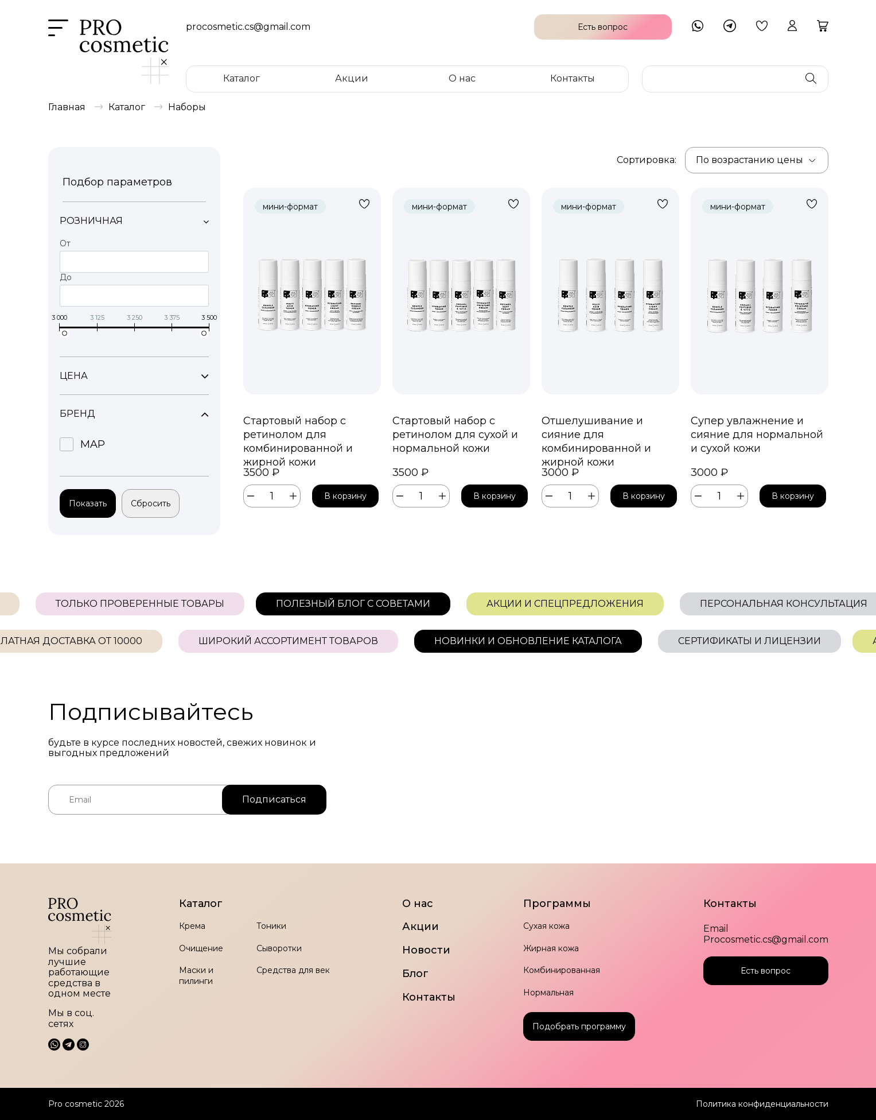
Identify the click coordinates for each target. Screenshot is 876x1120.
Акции (351, 78)
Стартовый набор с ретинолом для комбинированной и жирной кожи (298, 434)
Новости (426, 950)
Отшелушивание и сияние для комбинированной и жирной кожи (596, 434)
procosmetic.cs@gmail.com (248, 27)
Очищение (201, 948)
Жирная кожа (551, 948)
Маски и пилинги (196, 975)
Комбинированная (561, 970)
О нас (462, 78)
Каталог (241, 78)
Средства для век (293, 970)
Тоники (271, 926)
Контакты (572, 78)
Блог (415, 974)
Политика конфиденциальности (762, 1104)
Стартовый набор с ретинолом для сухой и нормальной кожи (455, 434)
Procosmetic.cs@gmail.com (765, 940)
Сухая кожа (546, 926)
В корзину (345, 496)
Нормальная (548, 992)
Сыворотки (279, 948)
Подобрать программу (579, 1026)
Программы (557, 904)
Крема (192, 926)
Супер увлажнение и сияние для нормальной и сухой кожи (757, 434)
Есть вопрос (766, 971)
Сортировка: (646, 159)
